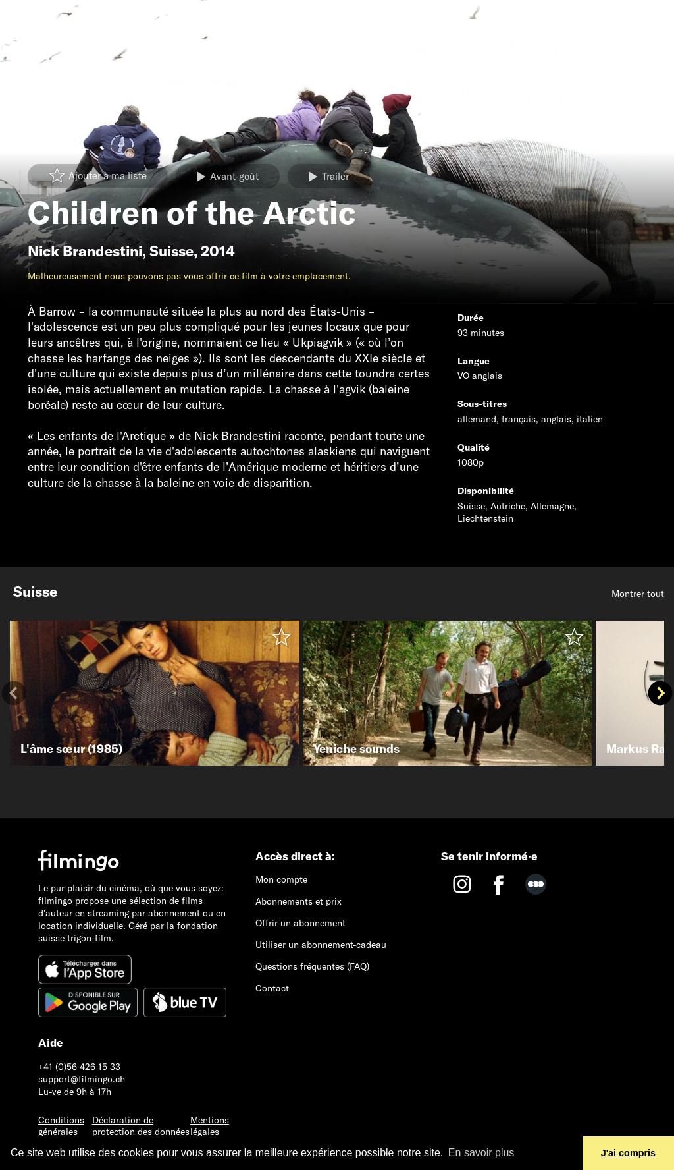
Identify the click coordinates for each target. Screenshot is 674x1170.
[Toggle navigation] (19, 15)
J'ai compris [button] (628, 1153)
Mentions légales (209, 1126)
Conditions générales (61, 1126)
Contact (272, 988)
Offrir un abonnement (300, 923)
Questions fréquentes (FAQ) (312, 966)
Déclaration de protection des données (141, 1126)
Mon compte (281, 879)
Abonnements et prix (298, 901)
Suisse (171, 251)
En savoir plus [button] (481, 1152)
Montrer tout (637, 593)
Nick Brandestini (85, 251)
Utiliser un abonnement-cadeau (320, 945)
